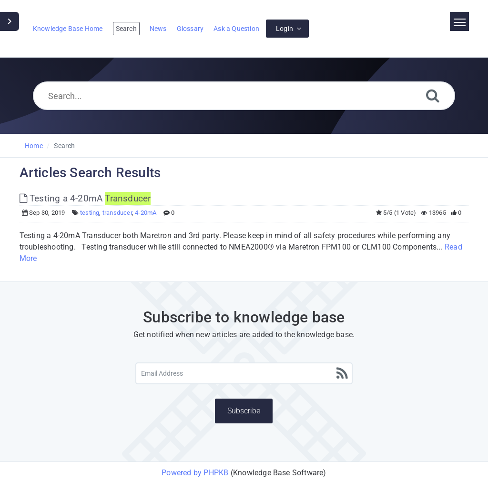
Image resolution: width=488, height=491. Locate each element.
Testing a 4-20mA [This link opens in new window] (85, 198)
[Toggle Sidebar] (9, 21)
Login (284, 28)
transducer (117, 212)
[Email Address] (244, 373)
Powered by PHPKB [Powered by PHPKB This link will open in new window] (195, 472)
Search (64, 146)
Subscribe (243, 410)
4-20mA (145, 212)
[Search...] (244, 95)
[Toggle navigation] (459, 21)
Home (34, 146)
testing (89, 212)
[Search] (432, 95)
